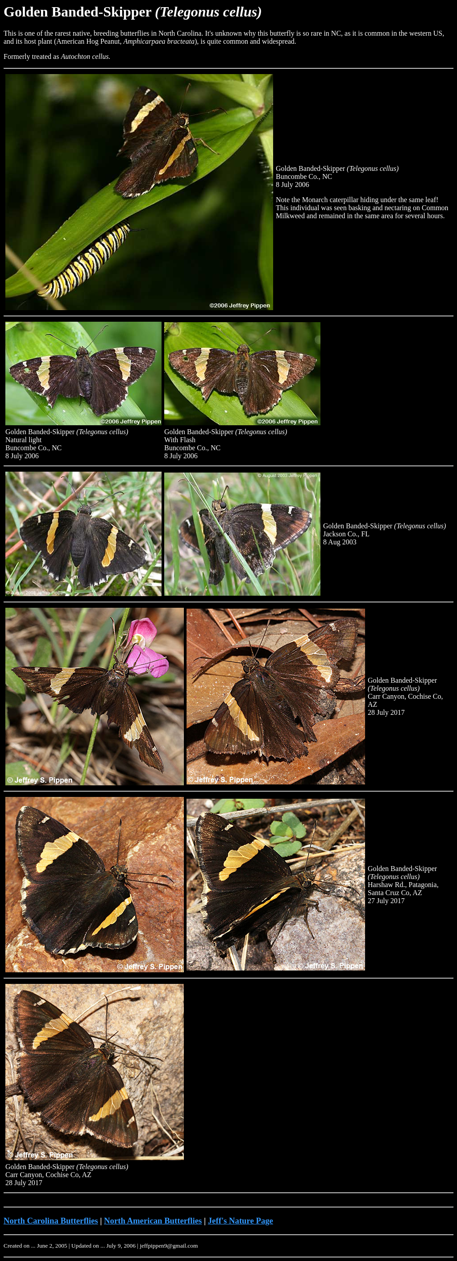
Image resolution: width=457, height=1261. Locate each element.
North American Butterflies (153, 1220)
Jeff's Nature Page (240, 1220)
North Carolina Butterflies (51, 1220)
